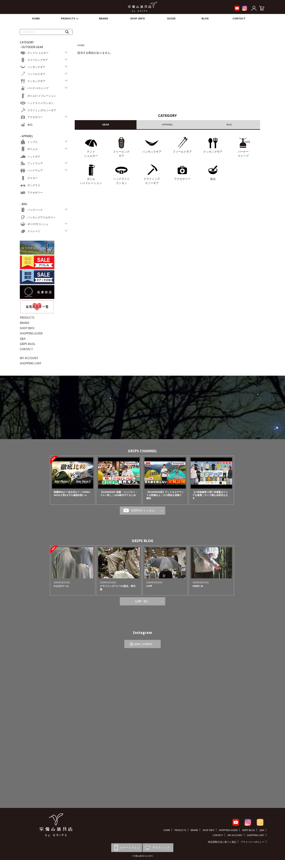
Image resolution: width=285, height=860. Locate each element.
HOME (36, 18)
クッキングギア (212, 151)
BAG (229, 124)
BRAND (103, 18)
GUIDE (171, 18)
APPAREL (167, 124)
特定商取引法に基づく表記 (222, 842)
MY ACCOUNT (29, 358)
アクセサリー (182, 178)
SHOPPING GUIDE (31, 333)
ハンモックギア (151, 151)
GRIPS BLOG (27, 344)
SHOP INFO (137, 18)
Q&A (23, 338)
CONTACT (239, 18)
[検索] (67, 32)
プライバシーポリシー (252, 842)
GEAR (105, 124)
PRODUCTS (70, 18)
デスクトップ (157, 848)
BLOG (205, 18)
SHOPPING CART (30, 363)
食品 (213, 178)
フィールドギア (182, 151)
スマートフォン (126, 848)
